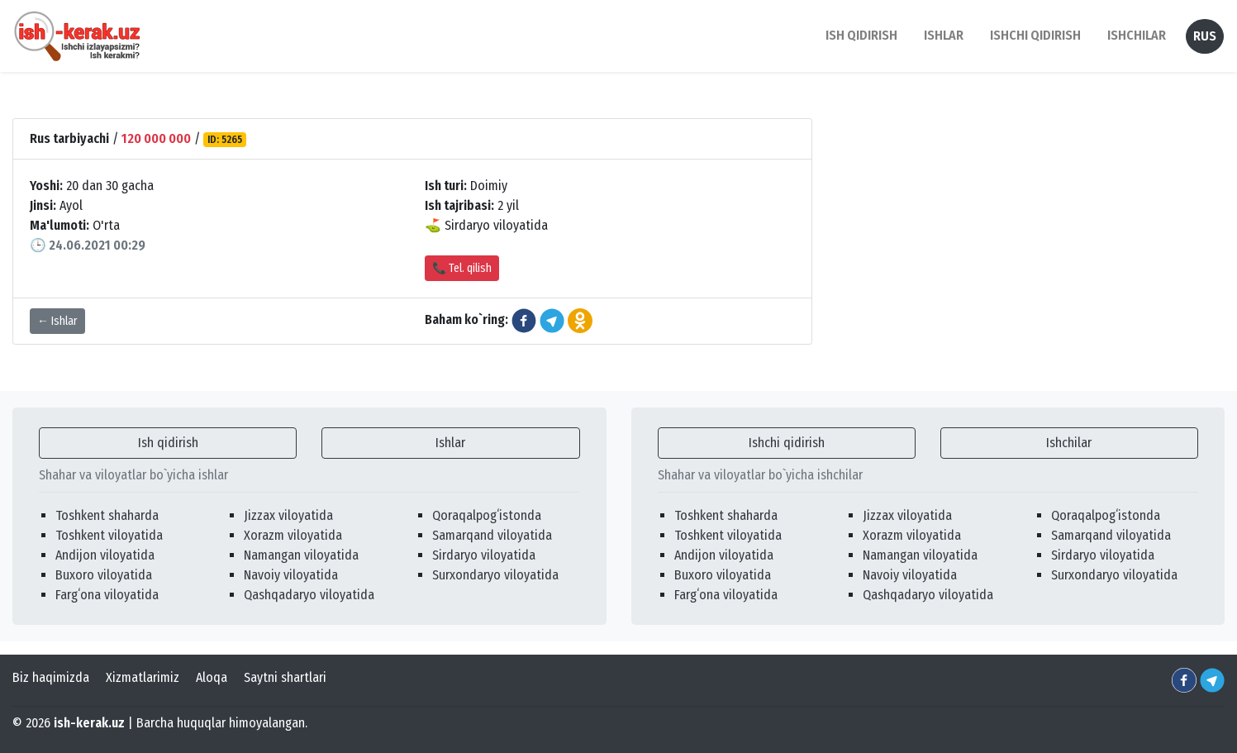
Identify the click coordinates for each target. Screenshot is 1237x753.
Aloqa (211, 677)
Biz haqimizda (50, 677)
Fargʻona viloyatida (107, 595)
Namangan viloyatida (301, 555)
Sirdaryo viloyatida (483, 555)
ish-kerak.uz (89, 723)
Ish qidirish (168, 442)
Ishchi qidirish (1035, 35)
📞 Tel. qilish (462, 268)
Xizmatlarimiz (142, 677)
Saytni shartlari (285, 677)
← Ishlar (57, 321)
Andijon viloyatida (105, 555)
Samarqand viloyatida (492, 535)
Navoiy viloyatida (291, 575)
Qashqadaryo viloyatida (309, 595)
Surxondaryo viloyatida (495, 575)
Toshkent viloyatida (109, 535)
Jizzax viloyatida (288, 515)
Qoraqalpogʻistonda (486, 515)
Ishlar (450, 442)
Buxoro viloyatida (103, 575)
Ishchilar (1069, 442)
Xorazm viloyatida (293, 535)
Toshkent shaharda (107, 515)
